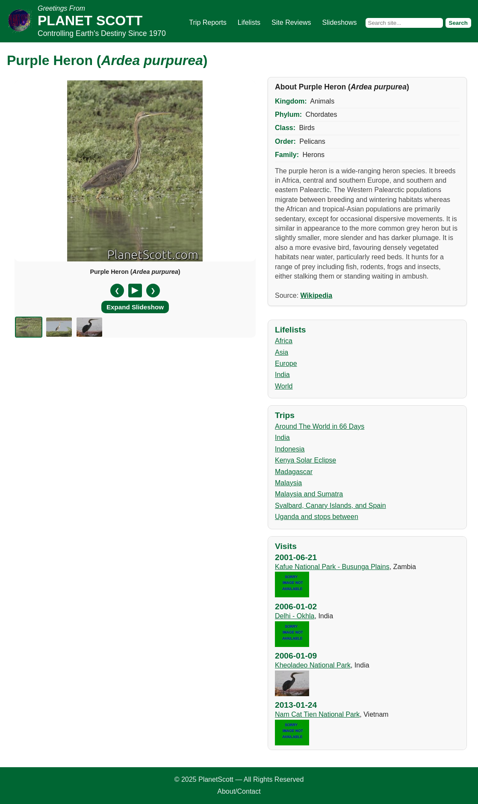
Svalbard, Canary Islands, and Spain (330, 505)
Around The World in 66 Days (319, 426)
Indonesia (289, 449)
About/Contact (238, 791)
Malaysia (288, 483)
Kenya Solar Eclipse (305, 460)
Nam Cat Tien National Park (317, 714)
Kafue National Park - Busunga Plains (332, 566)
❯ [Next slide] (153, 290)
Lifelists (249, 22)
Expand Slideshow (135, 307)
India (282, 374)
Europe (286, 363)
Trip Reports (207, 22)
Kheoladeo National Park (313, 665)
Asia (281, 352)
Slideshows (339, 22)
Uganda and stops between (316, 516)
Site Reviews (291, 22)
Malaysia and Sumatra (309, 494)
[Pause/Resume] (135, 290)
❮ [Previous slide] (117, 290)
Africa (283, 340)
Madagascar (294, 471)
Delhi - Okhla (294, 616)
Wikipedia (317, 295)
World (284, 386)
